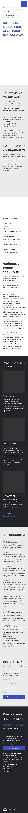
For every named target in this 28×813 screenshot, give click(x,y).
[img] (14, 518)
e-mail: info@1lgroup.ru (10, 729)
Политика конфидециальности (12, 744)
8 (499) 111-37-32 (13, 724)
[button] (14, 748)
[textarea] (14, 688)
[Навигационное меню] (24, 4)
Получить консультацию (14, 696)
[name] (14, 679)
